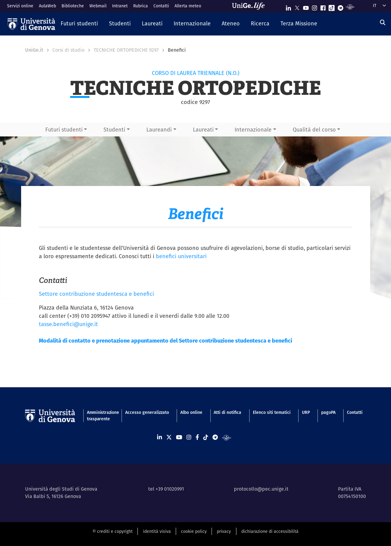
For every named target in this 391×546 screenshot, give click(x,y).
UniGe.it (34, 50)
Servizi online (20, 6)
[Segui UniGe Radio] (350, 6)
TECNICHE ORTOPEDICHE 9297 (126, 50)
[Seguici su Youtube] (306, 6)
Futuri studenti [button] (64, 129)
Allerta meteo (188, 6)
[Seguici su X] (297, 6)
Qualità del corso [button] (314, 129)
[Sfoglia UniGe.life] (250, 6)
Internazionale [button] (253, 129)
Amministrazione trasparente (100, 415)
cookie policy (194, 531)
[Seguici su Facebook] (323, 6)
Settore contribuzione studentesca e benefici (96, 294)
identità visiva (157, 531)
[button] (79, 24)
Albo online (191, 412)
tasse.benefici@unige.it (68, 324)
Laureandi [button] (159, 129)
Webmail (98, 6)
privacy (224, 531)
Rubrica (140, 6)
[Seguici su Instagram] (314, 6)
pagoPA (328, 412)
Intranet (120, 6)
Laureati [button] (203, 129)
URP (306, 412)
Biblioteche (73, 6)
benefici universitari (181, 256)
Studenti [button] (114, 129)
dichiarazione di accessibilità (270, 531)
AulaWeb (47, 6)
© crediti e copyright (112, 531)
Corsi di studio (68, 50)
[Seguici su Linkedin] (288, 6)
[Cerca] (382, 22)
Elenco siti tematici (272, 412)
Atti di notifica (227, 412)
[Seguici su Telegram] (340, 6)
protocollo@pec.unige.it (261, 488)
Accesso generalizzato (147, 412)
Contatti (161, 6)
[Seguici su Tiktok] (331, 6)
